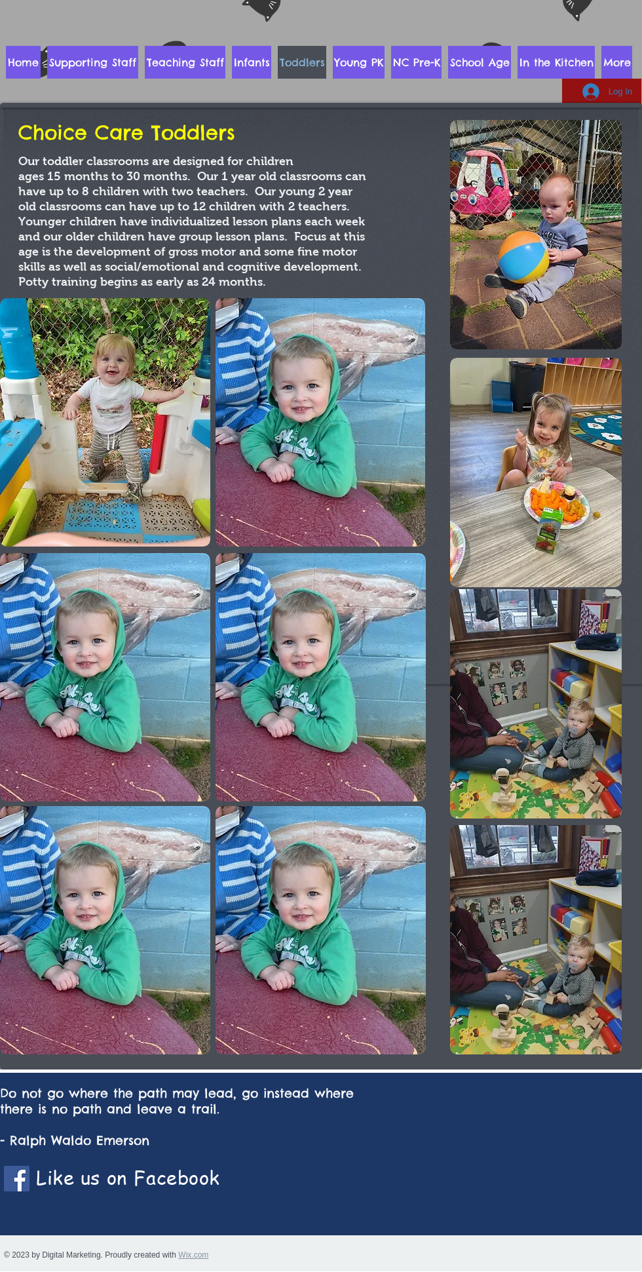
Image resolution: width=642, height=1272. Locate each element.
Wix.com (193, 1255)
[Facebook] (16, 1178)
